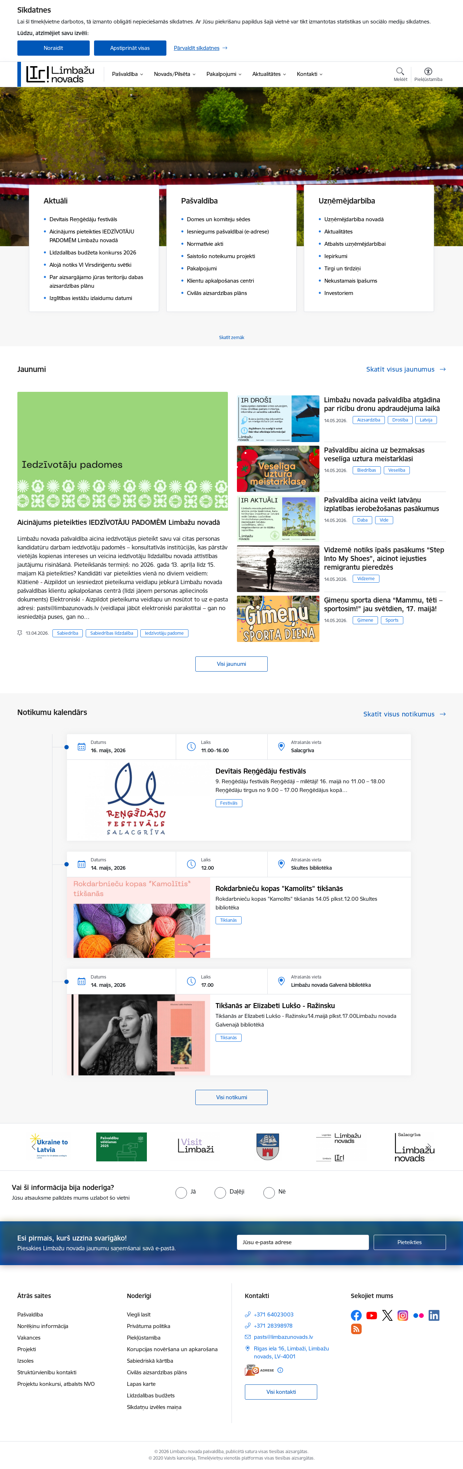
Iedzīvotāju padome (164, 633)
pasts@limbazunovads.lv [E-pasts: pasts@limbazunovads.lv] (283, 1336)
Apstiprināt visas (130, 47)
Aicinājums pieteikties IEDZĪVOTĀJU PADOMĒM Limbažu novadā (118, 522)
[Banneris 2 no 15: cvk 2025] (121, 1146)
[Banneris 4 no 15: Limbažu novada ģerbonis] (268, 1146)
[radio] (185, 1191)
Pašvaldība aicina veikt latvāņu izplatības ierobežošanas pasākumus (381, 504)
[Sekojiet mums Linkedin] (434, 1315)
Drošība (400, 420)
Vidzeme (366, 578)
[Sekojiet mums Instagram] (403, 1315)
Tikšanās (228, 920)
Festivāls (229, 803)
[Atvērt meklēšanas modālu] (400, 75)
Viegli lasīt (138, 1314)
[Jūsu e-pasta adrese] (303, 1242)
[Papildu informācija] (280, 1370)
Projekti (26, 1349)
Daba (362, 520)
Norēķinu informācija (42, 1326)
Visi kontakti (281, 1391)
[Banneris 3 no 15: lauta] (195, 1146)
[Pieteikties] (410, 1242)
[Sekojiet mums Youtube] (371, 1315)
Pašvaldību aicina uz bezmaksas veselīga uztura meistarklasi (374, 454)
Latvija (426, 420)
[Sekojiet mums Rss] (356, 1329)
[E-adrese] (259, 1370)
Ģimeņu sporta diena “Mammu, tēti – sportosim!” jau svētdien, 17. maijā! (383, 604)
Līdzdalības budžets (151, 1395)
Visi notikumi (231, 1097)
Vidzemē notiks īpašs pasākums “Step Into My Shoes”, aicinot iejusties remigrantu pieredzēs (384, 558)
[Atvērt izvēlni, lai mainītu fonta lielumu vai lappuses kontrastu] (428, 75)
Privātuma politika (148, 1326)
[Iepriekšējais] (34, 1147)
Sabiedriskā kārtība (150, 1360)
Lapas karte (141, 1383)
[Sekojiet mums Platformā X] (387, 1315)
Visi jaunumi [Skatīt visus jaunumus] (231, 663)
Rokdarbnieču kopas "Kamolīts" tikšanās (279, 888)
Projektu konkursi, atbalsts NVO (56, 1383)
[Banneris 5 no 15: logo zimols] (341, 1146)
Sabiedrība (67, 633)
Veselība (396, 470)
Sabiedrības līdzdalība (111, 633)
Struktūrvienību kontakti (46, 1372)
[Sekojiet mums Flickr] (418, 1315)
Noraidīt (53, 47)
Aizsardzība (368, 420)
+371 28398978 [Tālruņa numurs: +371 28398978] (273, 1325)
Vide (384, 520)
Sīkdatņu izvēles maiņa (154, 1407)
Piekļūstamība (144, 1337)
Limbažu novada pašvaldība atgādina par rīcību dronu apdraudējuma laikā (382, 404)
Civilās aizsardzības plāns (157, 1372)
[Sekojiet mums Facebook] (356, 1315)
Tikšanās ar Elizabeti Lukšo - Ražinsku (275, 1005)
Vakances (29, 1337)
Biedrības (366, 470)
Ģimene (365, 620)
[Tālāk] (429, 1147)
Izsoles (25, 1360)
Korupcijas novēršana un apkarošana (172, 1349)
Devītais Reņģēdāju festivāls (261, 771)
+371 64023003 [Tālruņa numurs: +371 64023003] (274, 1314)
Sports (392, 620)
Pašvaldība (30, 1314)
